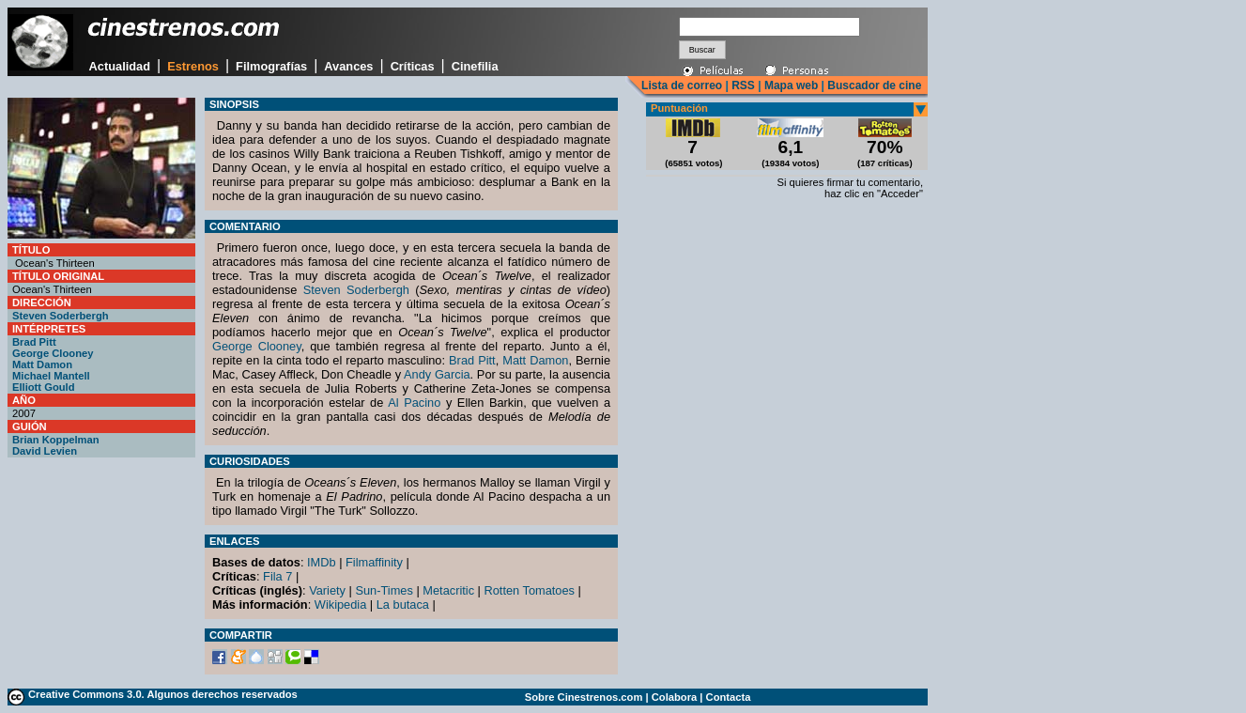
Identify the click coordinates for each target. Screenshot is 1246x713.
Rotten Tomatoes (530, 590)
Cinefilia (475, 66)
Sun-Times (383, 590)
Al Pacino (414, 402)
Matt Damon (42, 364)
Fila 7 (277, 576)
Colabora (675, 697)
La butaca (403, 604)
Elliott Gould (43, 387)
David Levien (44, 451)
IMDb (321, 562)
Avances (348, 66)
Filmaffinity (374, 562)
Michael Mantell (51, 375)
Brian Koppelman (56, 439)
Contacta (728, 697)
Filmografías (271, 66)
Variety (327, 590)
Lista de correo (681, 85)
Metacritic (448, 590)
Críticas (413, 66)
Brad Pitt (34, 342)
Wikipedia (340, 604)
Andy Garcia (437, 374)
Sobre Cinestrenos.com (584, 697)
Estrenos (193, 66)
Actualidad (119, 66)
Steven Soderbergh (60, 315)
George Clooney (52, 353)
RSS (743, 85)
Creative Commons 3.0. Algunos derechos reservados (163, 694)
